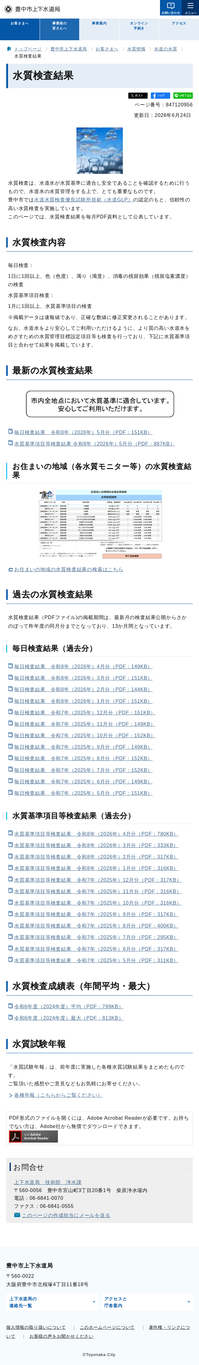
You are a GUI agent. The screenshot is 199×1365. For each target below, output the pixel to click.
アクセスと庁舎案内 (115, 1302)
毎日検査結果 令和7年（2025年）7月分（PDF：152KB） (83, 770)
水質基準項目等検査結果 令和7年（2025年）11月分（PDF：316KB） (98, 891)
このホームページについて (107, 1327)
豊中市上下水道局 (68, 49)
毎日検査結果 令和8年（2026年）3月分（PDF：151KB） (83, 678)
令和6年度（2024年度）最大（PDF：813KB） (68, 1018)
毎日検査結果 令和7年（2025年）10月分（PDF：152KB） (85, 735)
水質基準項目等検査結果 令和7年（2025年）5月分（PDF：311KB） (96, 960)
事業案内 (99, 23)
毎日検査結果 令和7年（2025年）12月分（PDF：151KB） (85, 712)
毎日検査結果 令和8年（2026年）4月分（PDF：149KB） (83, 666)
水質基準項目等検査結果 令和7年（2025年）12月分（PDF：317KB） (98, 880)
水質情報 (136, 49)
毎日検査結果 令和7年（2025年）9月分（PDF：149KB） (83, 747)
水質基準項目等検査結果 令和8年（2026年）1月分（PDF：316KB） (96, 868)
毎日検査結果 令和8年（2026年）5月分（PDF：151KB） (83, 432)
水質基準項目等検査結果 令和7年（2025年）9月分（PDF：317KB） (96, 914)
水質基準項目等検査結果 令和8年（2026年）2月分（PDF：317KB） (96, 856)
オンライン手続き (139, 25)
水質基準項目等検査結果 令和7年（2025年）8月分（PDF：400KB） (96, 925)
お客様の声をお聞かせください (61, 1336)
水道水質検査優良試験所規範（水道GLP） (83, 199)
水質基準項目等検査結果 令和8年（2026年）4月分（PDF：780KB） (96, 834)
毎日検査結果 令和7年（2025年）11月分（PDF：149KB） (85, 724)
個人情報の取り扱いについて (36, 1327)
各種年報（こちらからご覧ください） (58, 1095)
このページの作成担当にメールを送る (66, 1215)
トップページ (28, 49)
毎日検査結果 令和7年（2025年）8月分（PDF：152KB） (83, 758)
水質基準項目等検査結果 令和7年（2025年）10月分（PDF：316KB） (98, 903)
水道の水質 (165, 49)
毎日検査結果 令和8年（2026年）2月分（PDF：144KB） (83, 689)
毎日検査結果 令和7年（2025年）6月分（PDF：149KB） (83, 781)
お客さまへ (20, 23)
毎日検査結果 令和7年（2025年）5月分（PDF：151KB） (83, 793)
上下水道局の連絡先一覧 (23, 1302)
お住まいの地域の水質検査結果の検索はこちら (68, 569)
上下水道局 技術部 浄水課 (47, 1182)
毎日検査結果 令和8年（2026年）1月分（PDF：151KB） (83, 701)
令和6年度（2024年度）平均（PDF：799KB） (68, 1006)
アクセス (179, 23)
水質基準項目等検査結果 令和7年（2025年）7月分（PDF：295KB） (96, 937)
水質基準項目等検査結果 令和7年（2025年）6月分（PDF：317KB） (96, 949)
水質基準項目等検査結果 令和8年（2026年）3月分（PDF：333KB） (96, 845)
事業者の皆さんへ (59, 25)
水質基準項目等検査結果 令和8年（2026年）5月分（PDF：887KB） (94, 443)
